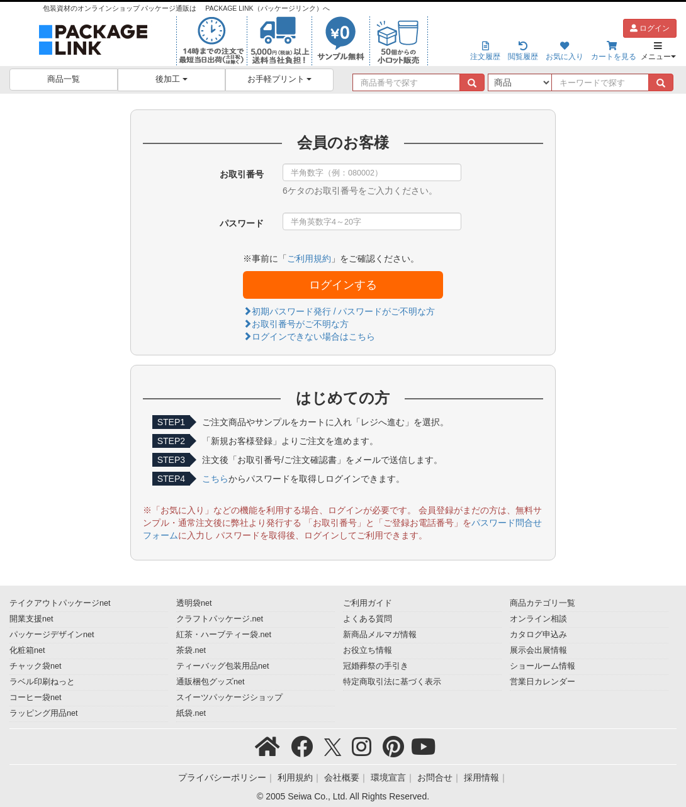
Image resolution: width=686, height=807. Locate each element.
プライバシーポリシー (222, 777)
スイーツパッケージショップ (229, 697)
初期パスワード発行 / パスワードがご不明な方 (339, 311)
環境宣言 (388, 777)
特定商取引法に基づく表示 (392, 681)
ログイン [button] (650, 28)
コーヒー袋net (35, 697)
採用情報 (481, 777)
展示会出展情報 (538, 650)
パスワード (242, 223)
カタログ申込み (538, 634)
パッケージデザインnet (51, 634)
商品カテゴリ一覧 (542, 603)
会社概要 (341, 777)
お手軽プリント (279, 79)
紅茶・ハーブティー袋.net (223, 634)
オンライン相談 (538, 619)
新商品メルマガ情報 (380, 634)
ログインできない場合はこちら (309, 336)
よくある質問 (367, 619)
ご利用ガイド (367, 603)
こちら (215, 479)
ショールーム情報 (542, 666)
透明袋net (194, 603)
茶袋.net (191, 650)
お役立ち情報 (367, 650)
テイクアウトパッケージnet (60, 603)
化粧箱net (27, 650)
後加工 (171, 79)
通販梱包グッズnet (210, 681)
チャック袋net (35, 666)
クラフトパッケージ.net (219, 619)
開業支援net (31, 619)
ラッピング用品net (43, 713)
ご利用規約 (309, 258)
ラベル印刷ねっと (42, 681)
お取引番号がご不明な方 (296, 324)
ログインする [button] (343, 285)
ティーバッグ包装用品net (222, 666)
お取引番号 (242, 174)
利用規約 (295, 777)
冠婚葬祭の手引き (375, 666)
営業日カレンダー (542, 681)
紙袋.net (191, 713)
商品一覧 (63, 79)
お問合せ (435, 777)
